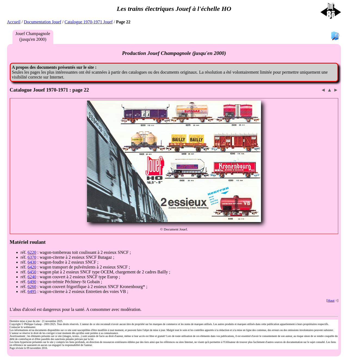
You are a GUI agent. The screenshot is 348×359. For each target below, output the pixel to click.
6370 (31, 257)
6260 (31, 286)
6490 (31, 281)
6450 (31, 272)
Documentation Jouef (42, 22)
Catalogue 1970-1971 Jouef (89, 22)
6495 (31, 291)
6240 (31, 276)
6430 (31, 262)
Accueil (14, 22)
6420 (31, 267)
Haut (331, 300)
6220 (31, 252)
